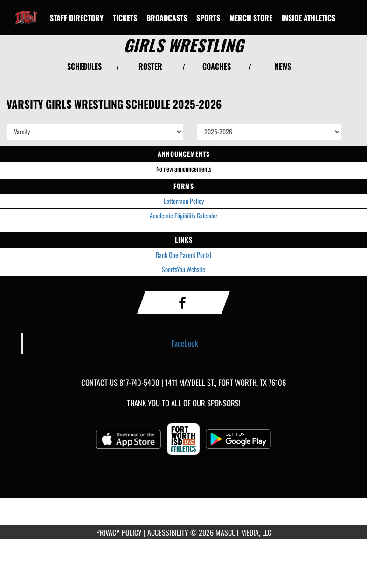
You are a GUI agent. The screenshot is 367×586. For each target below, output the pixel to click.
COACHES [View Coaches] (216, 66)
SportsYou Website (183, 269)
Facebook (184, 343)
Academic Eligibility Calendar (184, 215)
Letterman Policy (184, 201)
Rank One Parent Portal (183, 254)
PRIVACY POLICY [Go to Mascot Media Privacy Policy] (119, 532)
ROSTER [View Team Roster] (150, 66)
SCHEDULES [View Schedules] (84, 66)
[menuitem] (76, 17)
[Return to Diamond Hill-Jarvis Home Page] (26, 12)
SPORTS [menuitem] (208, 17)
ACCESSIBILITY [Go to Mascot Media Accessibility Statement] (167, 532)
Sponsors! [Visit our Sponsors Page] (223, 403)
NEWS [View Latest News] (283, 66)
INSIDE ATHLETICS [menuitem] (308, 17)
